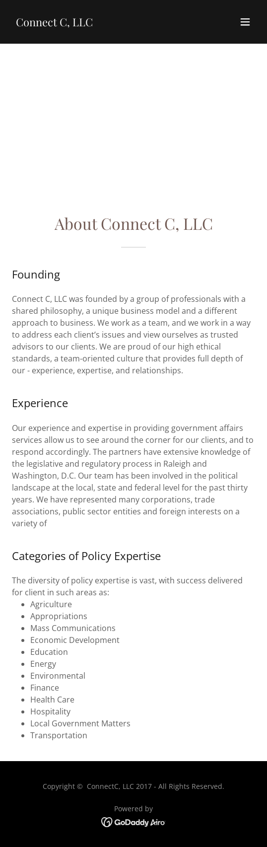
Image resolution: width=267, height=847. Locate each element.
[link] (54, 23)
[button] (245, 22)
